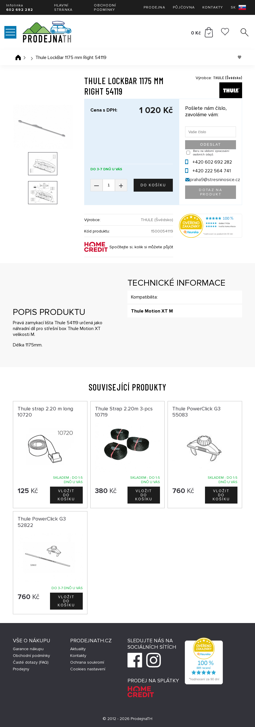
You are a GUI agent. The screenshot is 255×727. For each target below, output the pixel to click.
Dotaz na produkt (210, 192)
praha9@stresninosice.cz (215, 180)
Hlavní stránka (63, 7)
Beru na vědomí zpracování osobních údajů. (211, 152)
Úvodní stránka (18, 57)
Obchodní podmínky (105, 7)
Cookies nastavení (87, 669)
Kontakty (212, 7)
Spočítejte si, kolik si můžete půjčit (141, 246)
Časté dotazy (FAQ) (31, 662)
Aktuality (78, 648)
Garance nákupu (28, 648)
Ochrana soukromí (87, 662)
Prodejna (154, 7)
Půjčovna (184, 7)
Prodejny (21, 669)
